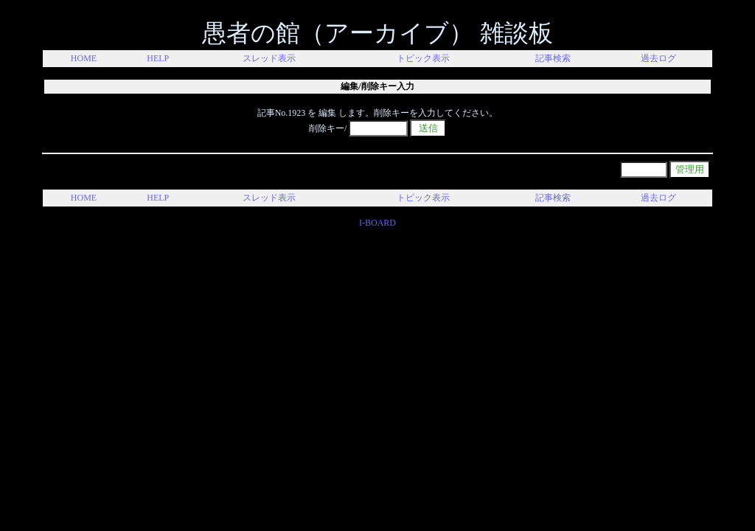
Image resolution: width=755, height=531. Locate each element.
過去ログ (658, 58)
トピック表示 (423, 58)
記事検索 (553, 58)
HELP (158, 58)
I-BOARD (377, 223)
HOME (84, 58)
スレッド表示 (269, 58)
